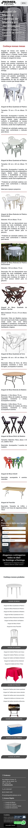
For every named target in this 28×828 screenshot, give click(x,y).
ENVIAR (5, 544)
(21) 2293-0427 (7, 789)
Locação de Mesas (10, 802)
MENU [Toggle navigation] (24, 3)
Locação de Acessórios (11, 808)
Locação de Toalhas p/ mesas (13, 806)
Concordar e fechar (10, 825)
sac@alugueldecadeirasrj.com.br (11, 795)
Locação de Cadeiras (10, 804)
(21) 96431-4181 (7, 792)
